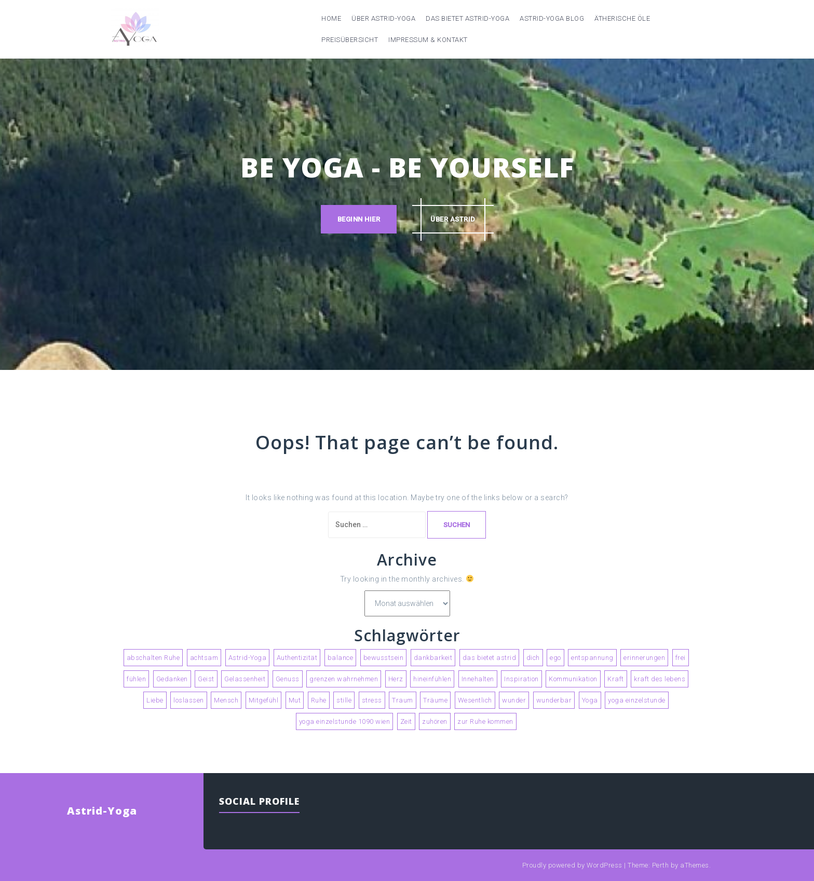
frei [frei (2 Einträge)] (680, 658)
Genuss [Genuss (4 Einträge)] (288, 679)
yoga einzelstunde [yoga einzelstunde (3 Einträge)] (637, 700)
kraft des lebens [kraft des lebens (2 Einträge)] (659, 679)
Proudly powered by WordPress (572, 865)
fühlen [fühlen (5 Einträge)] (136, 679)
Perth (660, 865)
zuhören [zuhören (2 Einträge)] (434, 721)
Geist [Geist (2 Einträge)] (206, 679)
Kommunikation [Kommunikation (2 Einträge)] (573, 679)
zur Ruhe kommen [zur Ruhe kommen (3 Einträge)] (485, 721)
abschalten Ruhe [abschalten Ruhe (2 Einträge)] (153, 658)
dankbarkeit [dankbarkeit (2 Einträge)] (433, 658)
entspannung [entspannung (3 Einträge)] (592, 658)
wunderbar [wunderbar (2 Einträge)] (554, 700)
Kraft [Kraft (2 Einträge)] (615, 679)
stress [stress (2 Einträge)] (372, 700)
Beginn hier (359, 219)
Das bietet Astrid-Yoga (467, 18)
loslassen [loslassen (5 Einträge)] (188, 700)
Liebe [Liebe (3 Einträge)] (155, 700)
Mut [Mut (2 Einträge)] (295, 700)
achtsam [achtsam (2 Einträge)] (204, 658)
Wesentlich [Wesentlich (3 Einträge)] (475, 700)
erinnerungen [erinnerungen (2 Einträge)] (644, 658)
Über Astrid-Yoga (383, 18)
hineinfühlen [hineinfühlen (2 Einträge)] (432, 679)
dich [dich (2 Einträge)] (533, 658)
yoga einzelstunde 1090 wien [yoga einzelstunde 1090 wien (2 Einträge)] (344, 721)
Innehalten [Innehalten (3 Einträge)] (478, 679)
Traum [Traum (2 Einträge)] (402, 700)
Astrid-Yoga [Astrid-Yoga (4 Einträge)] (247, 658)
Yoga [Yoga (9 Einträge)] (590, 700)
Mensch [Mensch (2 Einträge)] (226, 700)
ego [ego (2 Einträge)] (555, 658)
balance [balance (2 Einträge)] (341, 658)
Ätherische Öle (622, 18)
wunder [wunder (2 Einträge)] (514, 700)
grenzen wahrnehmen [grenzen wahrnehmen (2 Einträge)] (343, 679)
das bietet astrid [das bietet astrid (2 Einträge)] (490, 658)
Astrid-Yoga (102, 811)
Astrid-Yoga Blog (552, 18)
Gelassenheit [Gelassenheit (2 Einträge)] (244, 679)
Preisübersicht (349, 40)
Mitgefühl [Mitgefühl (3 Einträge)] (264, 700)
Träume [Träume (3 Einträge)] (435, 700)
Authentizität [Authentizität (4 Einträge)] (297, 658)
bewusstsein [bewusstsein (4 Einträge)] (383, 658)
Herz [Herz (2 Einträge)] (395, 679)
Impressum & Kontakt (428, 40)
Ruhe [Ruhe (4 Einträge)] (319, 700)
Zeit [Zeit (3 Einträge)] (406, 721)
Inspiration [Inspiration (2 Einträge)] (521, 679)
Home (331, 18)
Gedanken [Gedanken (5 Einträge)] (172, 679)
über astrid (453, 219)
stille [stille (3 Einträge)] (343, 700)
